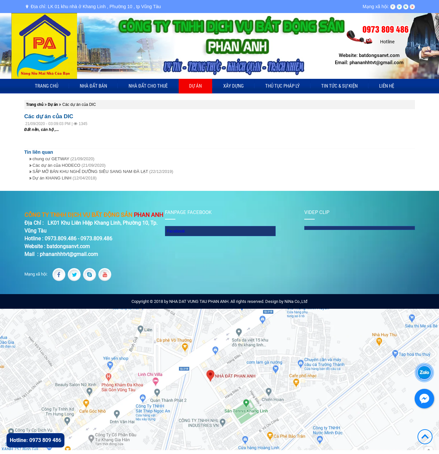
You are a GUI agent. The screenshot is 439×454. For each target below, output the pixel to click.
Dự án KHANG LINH (65, 178)
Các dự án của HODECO (69, 165)
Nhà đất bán (93, 86)
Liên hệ (386, 86)
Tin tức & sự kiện (339, 86)
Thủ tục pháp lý (282, 86)
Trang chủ (46, 86)
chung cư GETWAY (63, 158)
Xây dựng (233, 86)
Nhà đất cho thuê (148, 86)
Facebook (176, 231)
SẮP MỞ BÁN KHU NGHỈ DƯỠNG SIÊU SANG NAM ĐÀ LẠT (103, 171)
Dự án (195, 86)
